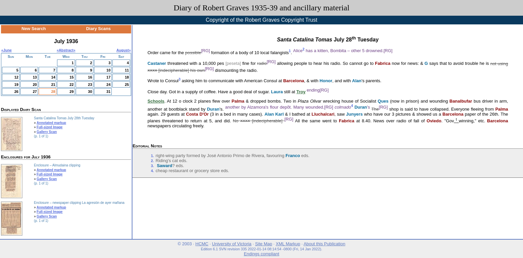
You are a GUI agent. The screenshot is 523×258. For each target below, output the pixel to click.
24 (108, 85)
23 (90, 85)
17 (108, 77)
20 (35, 85)
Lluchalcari (323, 114)
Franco (293, 155)
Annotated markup (51, 123)
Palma (237, 101)
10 (108, 70)
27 (35, 92)
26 (16, 92)
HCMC (201, 243)
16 (90, 77)
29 (72, 92)
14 (53, 77)
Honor (326, 80)
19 (16, 85)
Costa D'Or (197, 114)
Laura (277, 91)
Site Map (263, 243)
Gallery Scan (47, 132)
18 (127, 77)
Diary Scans (98, 28)
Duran (213, 109)
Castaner (156, 63)
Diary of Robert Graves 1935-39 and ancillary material (261, 7)
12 (16, 77)
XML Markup (288, 243)
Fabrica (382, 63)
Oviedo (434, 120)
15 (72, 77)
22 (72, 85)
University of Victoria (231, 243)
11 (127, 70)
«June (6, 50)
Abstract (66, 50)
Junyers (354, 114)
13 (35, 77)
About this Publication (324, 243)
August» (123, 50)
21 (53, 85)
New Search (33, 28)
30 (90, 92)
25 (127, 85)
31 (108, 92)
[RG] (205, 50)
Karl (279, 114)
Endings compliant (261, 253)
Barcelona (293, 80)
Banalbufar (461, 101)
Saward (164, 165)
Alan (357, 80)
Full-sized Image (50, 127)
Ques (383, 101)
